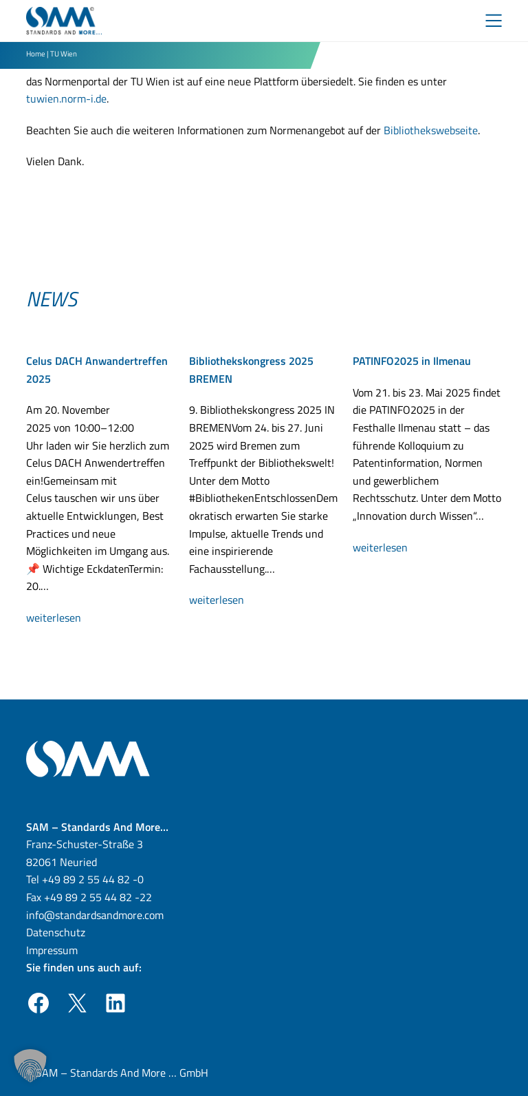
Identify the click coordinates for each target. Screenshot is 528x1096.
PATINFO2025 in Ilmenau (412, 360)
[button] (30, 1065)
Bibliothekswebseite (431, 130)
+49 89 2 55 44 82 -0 (93, 879)
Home (35, 53)
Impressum (52, 950)
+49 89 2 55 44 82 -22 (98, 897)
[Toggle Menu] (493, 20)
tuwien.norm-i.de (66, 98)
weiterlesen (66, 618)
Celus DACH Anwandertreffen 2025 (97, 369)
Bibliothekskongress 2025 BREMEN (251, 369)
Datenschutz (55, 932)
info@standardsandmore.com (95, 915)
